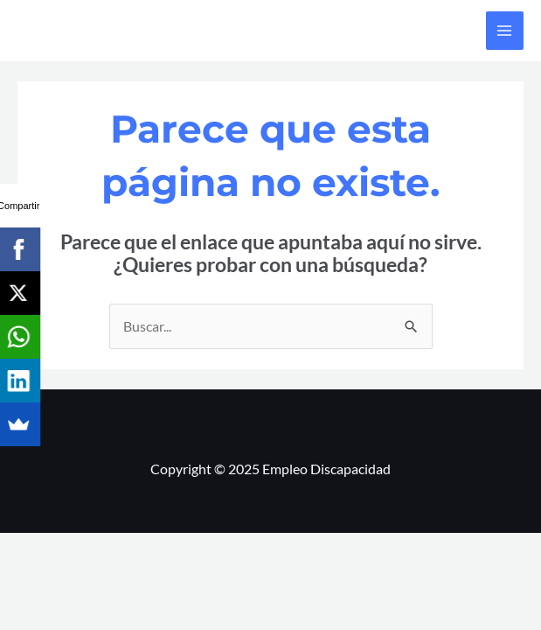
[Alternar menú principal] (505, 30)
